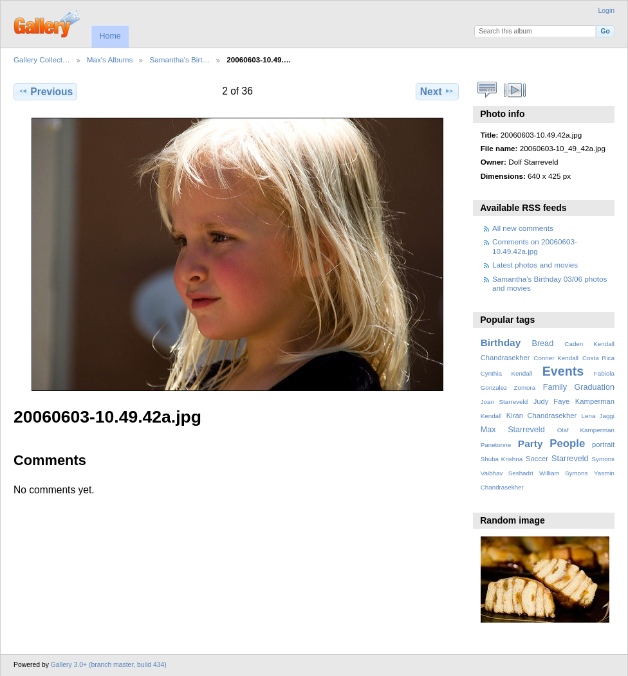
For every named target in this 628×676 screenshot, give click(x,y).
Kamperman (594, 401)
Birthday (501, 342)
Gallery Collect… (42, 59)
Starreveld (570, 458)
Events (563, 371)
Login (606, 10)
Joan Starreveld (504, 401)
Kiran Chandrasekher (541, 415)
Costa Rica (598, 357)
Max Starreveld (513, 429)
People (567, 443)
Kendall (491, 415)
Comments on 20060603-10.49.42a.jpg (534, 246)
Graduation (594, 387)
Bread (542, 343)
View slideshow (515, 90)
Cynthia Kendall (506, 373)
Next (437, 91)
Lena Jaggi (598, 415)
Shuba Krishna (501, 458)
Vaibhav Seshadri (507, 473)
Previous (45, 91)
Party (530, 443)
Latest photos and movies (535, 264)
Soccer (537, 458)
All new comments (522, 228)
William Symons (563, 473)
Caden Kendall (589, 343)
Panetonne (496, 444)
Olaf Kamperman (585, 430)
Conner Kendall (555, 357)
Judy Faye (551, 401)
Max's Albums (110, 59)
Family (555, 387)
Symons (603, 458)
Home (109, 36)
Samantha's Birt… (179, 59)
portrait (603, 444)
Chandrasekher (505, 357)
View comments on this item (487, 90)
